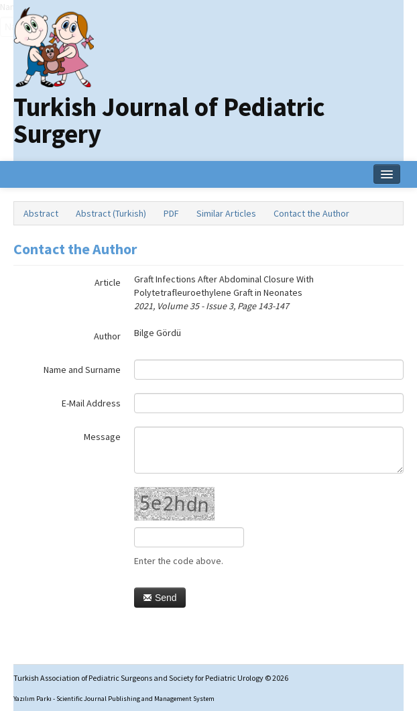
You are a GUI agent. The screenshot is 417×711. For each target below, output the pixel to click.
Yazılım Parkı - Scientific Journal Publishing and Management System (114, 698)
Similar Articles (226, 213)
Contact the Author (311, 213)
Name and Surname (82, 370)
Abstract (40, 213)
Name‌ (0, 7)
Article (108, 282)
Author (107, 336)
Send (160, 597)
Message (102, 437)
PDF (171, 213)
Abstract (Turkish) (111, 213)
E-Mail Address (91, 403)
